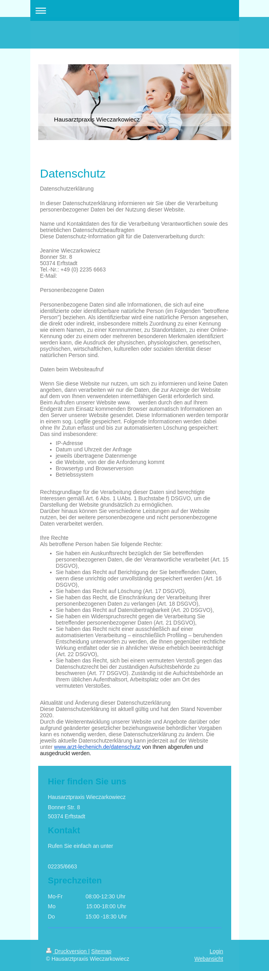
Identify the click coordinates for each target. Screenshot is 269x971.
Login (216, 951)
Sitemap (101, 951)
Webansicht (209, 959)
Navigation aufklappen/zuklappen (134, 10)
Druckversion (67, 951)
